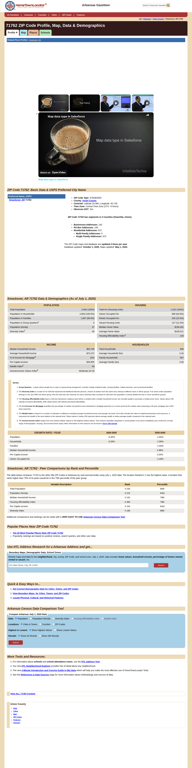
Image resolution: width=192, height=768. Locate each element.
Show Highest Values (41, 630)
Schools (45, 32)
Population (21, 618)
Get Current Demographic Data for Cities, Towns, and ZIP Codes (45, 589)
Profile (11, 32)
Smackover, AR (35, 40)
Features (81, 15)
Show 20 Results (28, 636)
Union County (158, 19)
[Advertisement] (71, 65)
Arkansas (28, 15)
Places (33, 32)
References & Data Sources (35, 675)
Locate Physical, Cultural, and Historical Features (38, 598)
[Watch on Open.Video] (52, 172)
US (140, 19)
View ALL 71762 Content (22, 694)
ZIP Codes (66, 15)
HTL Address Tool (90, 661)
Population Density (40, 618)
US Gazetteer (13, 15)
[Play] (116, 103)
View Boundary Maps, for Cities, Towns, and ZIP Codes (41, 593)
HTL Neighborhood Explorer (35, 666)
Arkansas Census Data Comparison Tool (104, 517)
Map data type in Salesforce (66, 116)
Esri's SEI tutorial (110, 423)
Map (23, 32)
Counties (42, 15)
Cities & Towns (29, 624)
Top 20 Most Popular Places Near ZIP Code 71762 (38, 533)
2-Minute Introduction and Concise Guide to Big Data (49, 670)
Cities (54, 15)
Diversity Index (61, 618)
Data (15, 708)
